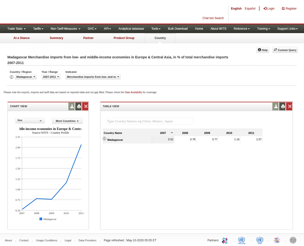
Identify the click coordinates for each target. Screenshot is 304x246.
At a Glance (21, 38)
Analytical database (131, 28)
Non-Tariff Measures (65, 28)
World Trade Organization (277, 240)
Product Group (124, 38)
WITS (49, 12)
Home (199, 28)
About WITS (219, 28)
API (107, 28)
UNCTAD (243, 240)
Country (160, 38)
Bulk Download (178, 28)
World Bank (294, 240)
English (236, 8)
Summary (56, 38)
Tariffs (38, 28)
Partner (88, 38)
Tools (156, 28)
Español (250, 8)
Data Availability (134, 92)
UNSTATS (260, 240)
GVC (92, 28)
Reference (242, 28)
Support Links (288, 28)
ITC (225, 240)
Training (263, 28)
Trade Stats (16, 28)
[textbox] (150, 121)
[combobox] (30, 120)
